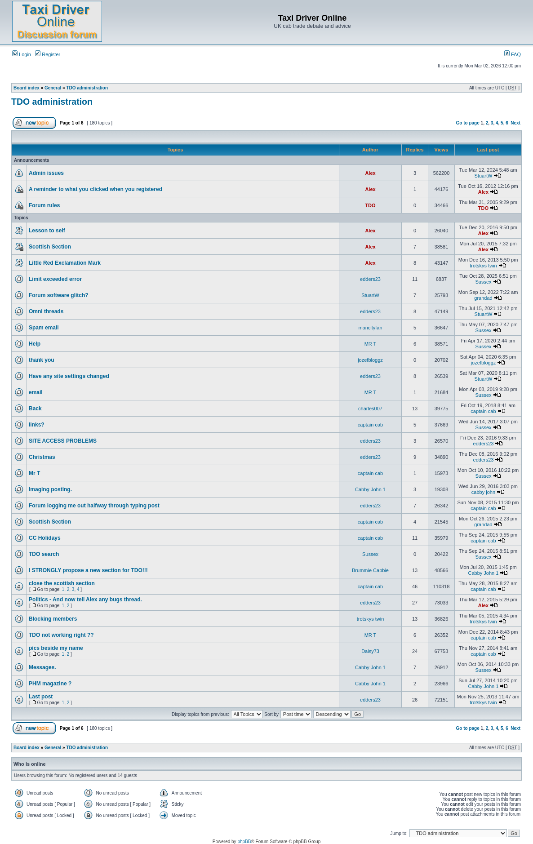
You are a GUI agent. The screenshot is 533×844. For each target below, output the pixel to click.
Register (47, 54)
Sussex (483, 281)
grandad (483, 298)
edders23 (370, 279)
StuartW (484, 175)
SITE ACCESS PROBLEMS (63, 441)
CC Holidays (45, 538)
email (36, 392)
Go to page (468, 122)
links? (36, 425)
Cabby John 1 (370, 489)
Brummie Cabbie (370, 570)
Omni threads (46, 311)
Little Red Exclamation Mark (65, 263)
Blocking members (53, 619)
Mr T (34, 473)
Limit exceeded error (55, 279)
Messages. (42, 667)
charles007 (370, 408)
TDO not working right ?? (61, 635)
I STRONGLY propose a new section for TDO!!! (88, 570)
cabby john (483, 492)
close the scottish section (62, 583)
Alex (370, 173)
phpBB (244, 841)
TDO (370, 205)
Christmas (42, 457)
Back (35, 408)
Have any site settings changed (69, 376)
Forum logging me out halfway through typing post (94, 505)
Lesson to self (47, 230)
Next (515, 122)
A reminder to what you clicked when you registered (95, 189)
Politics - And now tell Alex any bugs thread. (85, 599)
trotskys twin (483, 265)
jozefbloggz (370, 360)
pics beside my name (56, 648)
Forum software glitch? (59, 295)
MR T (370, 343)
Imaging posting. (50, 489)
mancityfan (370, 327)
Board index (26, 87)
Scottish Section (50, 247)
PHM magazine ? (50, 683)
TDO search (44, 554)
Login (21, 54)
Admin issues (46, 173)
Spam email (44, 327)
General (52, 87)
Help (34, 344)
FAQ (512, 54)
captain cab (483, 411)
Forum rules (44, 205)
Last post (41, 696)
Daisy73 (370, 651)
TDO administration (87, 87)
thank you (41, 360)
